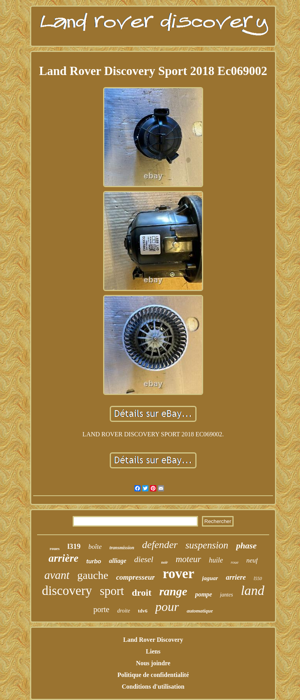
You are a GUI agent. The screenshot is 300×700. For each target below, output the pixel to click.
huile (216, 560)
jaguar (210, 578)
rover (178, 573)
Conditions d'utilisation (153, 686)
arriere (236, 577)
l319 (74, 546)
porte (101, 609)
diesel (143, 559)
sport (112, 591)
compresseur (135, 577)
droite (123, 611)
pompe (203, 594)
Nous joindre (153, 663)
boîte (95, 546)
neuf (252, 560)
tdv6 (143, 611)
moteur (188, 559)
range (173, 591)
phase (246, 545)
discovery (67, 591)
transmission (121, 547)
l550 (258, 578)
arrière (63, 558)
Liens (153, 651)
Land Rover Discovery (153, 639)
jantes (226, 595)
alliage (117, 560)
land (252, 590)
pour (167, 607)
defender (160, 544)
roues (54, 548)
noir (164, 562)
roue (235, 562)
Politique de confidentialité (153, 674)
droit (141, 593)
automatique (200, 611)
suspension (207, 545)
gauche (92, 575)
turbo (93, 561)
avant (56, 575)
